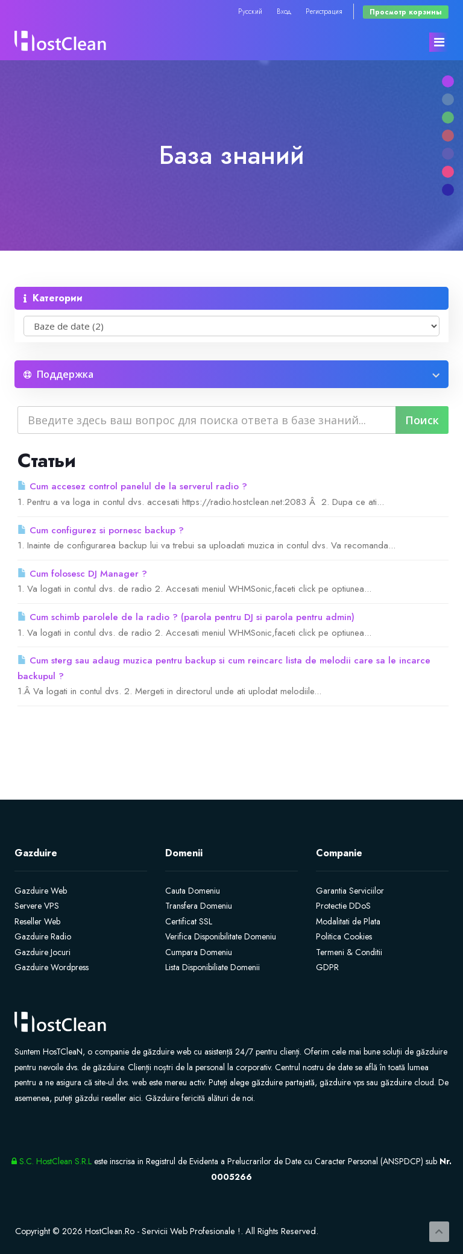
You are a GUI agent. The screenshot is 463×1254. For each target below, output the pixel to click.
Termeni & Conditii (349, 952)
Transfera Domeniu (198, 906)
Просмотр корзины (406, 12)
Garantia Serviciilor (350, 891)
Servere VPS (36, 906)
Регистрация (324, 11)
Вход (284, 11)
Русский (250, 11)
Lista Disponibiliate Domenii (212, 967)
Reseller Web (37, 921)
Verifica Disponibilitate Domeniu (220, 936)
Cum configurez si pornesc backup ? (100, 530)
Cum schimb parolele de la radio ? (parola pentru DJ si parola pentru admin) (185, 617)
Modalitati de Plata (348, 921)
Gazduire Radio (42, 936)
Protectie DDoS (343, 906)
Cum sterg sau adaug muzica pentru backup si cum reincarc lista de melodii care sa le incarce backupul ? (223, 668)
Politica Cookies (344, 936)
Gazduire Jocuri (42, 952)
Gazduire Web (40, 891)
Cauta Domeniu (192, 891)
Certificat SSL (188, 921)
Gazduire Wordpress (51, 967)
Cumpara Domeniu (198, 952)
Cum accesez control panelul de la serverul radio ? (132, 486)
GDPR (327, 967)
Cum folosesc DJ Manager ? (82, 573)
